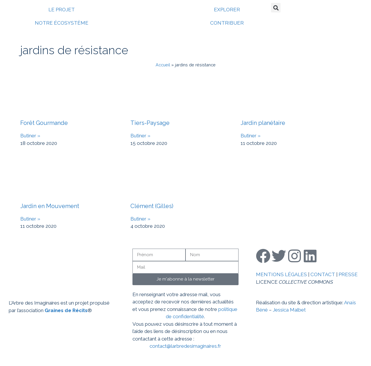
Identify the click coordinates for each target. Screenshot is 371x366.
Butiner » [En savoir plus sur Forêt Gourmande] (30, 136)
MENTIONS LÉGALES (281, 274)
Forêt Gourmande (44, 122)
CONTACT (322, 274)
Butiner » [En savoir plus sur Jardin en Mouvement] (30, 219)
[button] (276, 7)
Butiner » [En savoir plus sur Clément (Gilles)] (140, 219)
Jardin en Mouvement (49, 206)
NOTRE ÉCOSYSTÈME (61, 23)
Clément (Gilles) (151, 206)
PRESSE (348, 274)
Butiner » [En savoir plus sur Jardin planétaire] (251, 136)
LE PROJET (61, 9)
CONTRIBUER (227, 23)
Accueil (163, 64)
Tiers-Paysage (150, 122)
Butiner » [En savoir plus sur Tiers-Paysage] (140, 136)
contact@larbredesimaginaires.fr (185, 346)
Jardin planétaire (263, 122)
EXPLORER (227, 9)
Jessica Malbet (289, 310)
